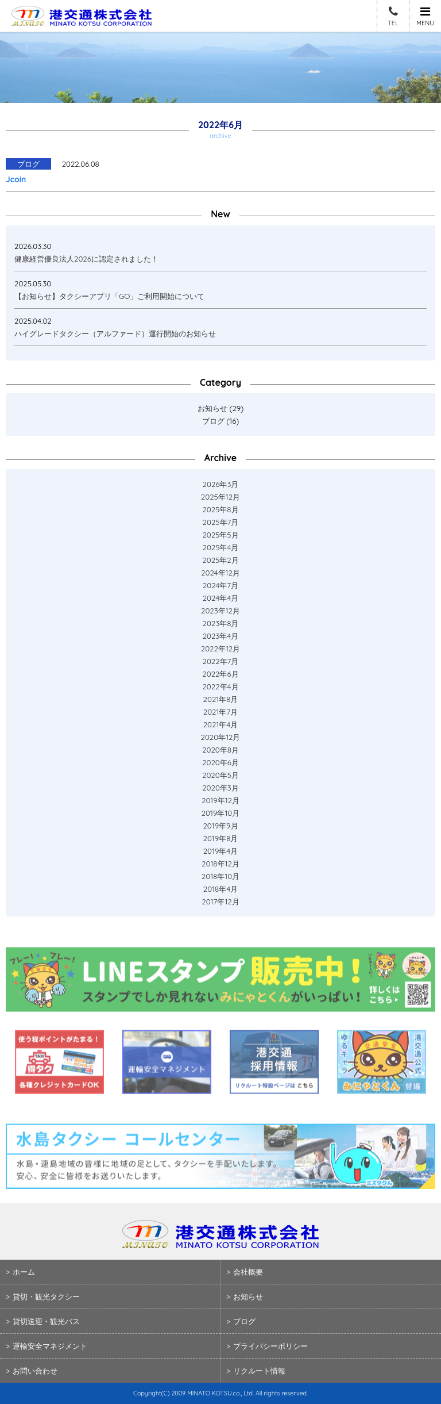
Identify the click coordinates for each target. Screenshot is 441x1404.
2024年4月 (221, 598)
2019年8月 (220, 838)
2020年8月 (220, 749)
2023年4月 (221, 635)
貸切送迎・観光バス (46, 1321)
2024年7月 (220, 585)
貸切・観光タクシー (46, 1296)
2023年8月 (221, 623)
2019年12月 (220, 800)
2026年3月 (221, 484)
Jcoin (16, 179)
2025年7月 (221, 522)
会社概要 (248, 1271)
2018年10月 (220, 876)
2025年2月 (220, 560)
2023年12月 (220, 610)
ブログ (213, 420)
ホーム (24, 1271)
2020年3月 (220, 787)
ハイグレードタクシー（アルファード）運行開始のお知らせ (115, 333)
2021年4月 (220, 724)
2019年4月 (220, 851)
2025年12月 (220, 496)
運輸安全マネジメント (50, 1346)
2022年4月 (220, 686)
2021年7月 (220, 711)
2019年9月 (220, 825)
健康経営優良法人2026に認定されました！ (86, 258)
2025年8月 (220, 509)
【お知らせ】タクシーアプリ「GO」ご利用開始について (109, 296)
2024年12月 (220, 572)
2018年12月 (220, 863)
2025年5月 (220, 534)
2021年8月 (220, 699)
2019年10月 (221, 813)
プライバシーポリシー (270, 1346)
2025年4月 (221, 547)
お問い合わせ (35, 1370)
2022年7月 (221, 661)
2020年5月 (220, 775)
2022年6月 (220, 673)
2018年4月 (220, 888)
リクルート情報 (259, 1370)
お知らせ (212, 408)
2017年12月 (220, 901)
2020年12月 (221, 737)
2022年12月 (220, 648)
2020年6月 (220, 762)
